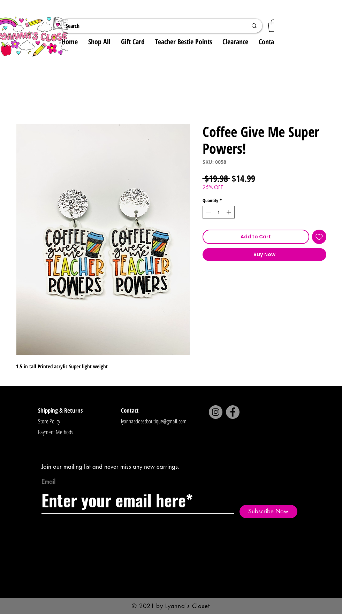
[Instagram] (215, 412)
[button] (273, 26)
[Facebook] (233, 412)
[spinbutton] (218, 212)
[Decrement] (208, 212)
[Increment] (229, 212)
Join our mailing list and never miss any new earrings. (110, 466)
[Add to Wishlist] (319, 237)
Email (48, 482)
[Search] (151, 26)
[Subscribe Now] (268, 511)
